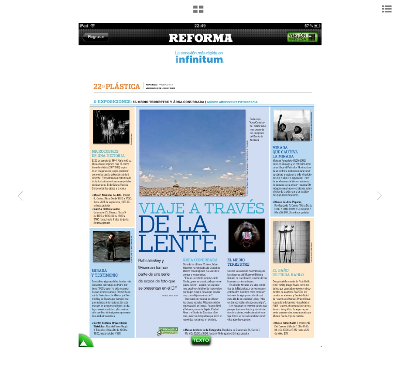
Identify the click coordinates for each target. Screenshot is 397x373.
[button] (198, 13)
